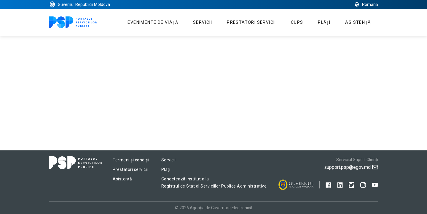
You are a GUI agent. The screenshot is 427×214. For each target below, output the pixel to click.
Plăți (324, 22)
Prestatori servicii (251, 22)
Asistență (358, 22)
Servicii (202, 22)
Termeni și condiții (131, 160)
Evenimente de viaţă (153, 22)
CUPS (297, 22)
